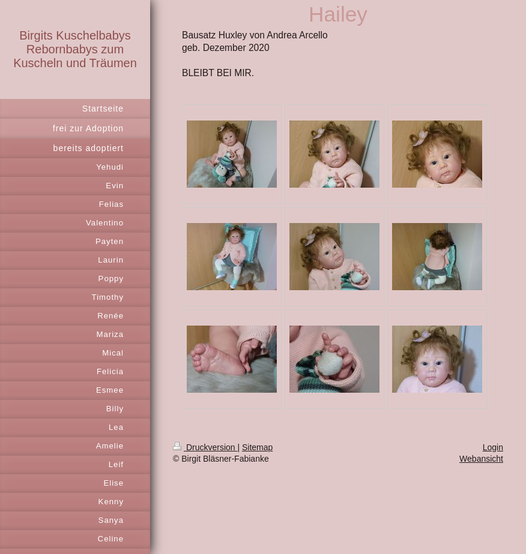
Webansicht (481, 458)
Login (493, 447)
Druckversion (205, 447)
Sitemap (257, 447)
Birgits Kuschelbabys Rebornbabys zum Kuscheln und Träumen (75, 49)
